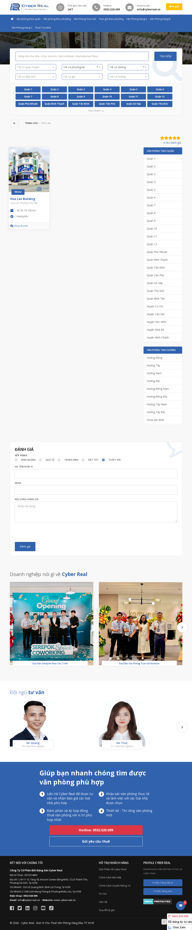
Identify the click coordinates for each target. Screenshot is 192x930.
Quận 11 (133, 96)
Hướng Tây (153, 365)
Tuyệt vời (115, 459)
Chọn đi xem (19, 225)
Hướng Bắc (153, 381)
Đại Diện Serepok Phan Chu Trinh (50, 663)
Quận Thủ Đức (160, 103)
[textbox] (34, 67)
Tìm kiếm (165, 56)
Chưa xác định (155, 420)
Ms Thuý (122, 743)
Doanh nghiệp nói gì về (48, 574)
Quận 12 (159, 96)
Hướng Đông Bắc (157, 396)
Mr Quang (33, 743)
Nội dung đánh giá (27, 499)
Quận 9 (81, 96)
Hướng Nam (154, 373)
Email (18, 483)
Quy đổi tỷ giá (106, 910)
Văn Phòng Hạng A (136, 19)
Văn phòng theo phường (57, 19)
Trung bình (71, 459)
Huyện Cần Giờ (156, 314)
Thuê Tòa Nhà (43, 27)
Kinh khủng (28, 459)
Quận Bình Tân (156, 298)
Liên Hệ (103, 902)
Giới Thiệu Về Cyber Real (112, 869)
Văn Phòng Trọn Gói (85, 19)
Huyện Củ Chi (155, 306)
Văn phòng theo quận (28, 19)
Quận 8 (54, 96)
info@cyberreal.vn (29, 900)
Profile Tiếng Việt (162, 882)
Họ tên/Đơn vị (24, 466)
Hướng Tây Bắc (156, 412)
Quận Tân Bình (80, 103)
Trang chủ (31, 123)
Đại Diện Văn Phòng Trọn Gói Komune (139, 663)
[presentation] (43, 532)
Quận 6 (160, 89)
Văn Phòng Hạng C (22, 27)
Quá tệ (50, 459)
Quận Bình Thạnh (54, 103)
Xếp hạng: (21, 455)
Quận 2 (54, 89)
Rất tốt (93, 459)
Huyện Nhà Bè (155, 329)
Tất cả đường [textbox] (127, 67)
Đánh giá (25, 546)
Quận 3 (81, 89)
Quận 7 (28, 96)
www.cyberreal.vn (65, 900)
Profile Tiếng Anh (163, 891)
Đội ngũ (27, 692)
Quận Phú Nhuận (28, 103)
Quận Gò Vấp (133, 103)
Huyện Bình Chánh (158, 337)
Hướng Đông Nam (158, 388)
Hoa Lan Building (22, 199)
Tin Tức (103, 893)
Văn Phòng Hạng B (160, 19)
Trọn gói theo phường (111, 19)
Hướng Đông (154, 357)
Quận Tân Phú (107, 103)
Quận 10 (107, 96)
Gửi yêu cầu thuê (96, 841)
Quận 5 (133, 89)
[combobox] (36, 67)
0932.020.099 (178, 916)
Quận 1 (28, 89)
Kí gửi (174, 6)
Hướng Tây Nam (157, 404)
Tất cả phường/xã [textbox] (80, 67)
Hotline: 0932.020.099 (96, 830)
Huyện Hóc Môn (156, 322)
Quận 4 (107, 89)
